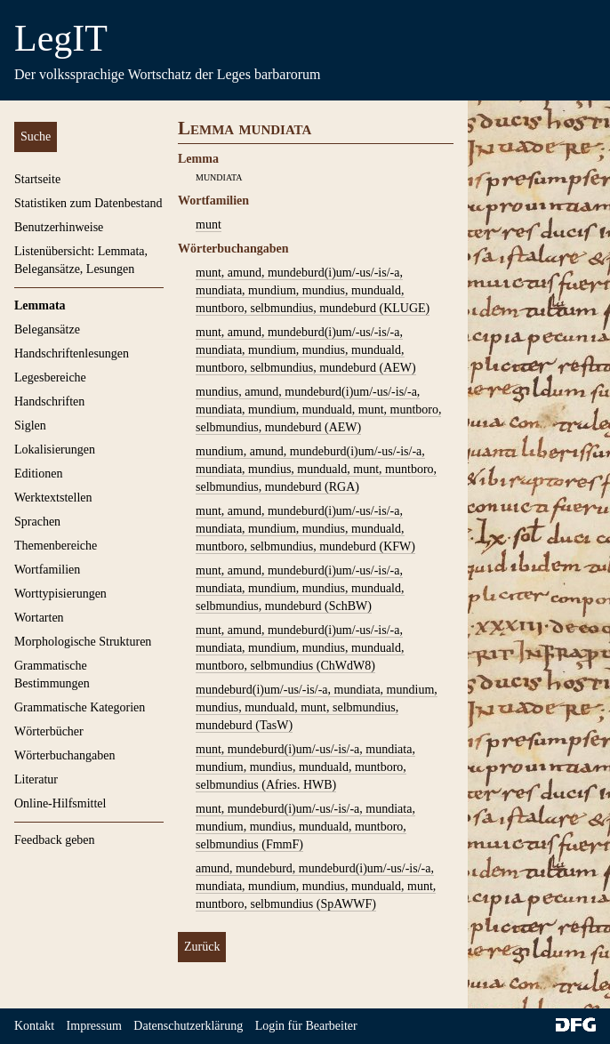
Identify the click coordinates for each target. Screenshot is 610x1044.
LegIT (61, 38)
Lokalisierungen (54, 449)
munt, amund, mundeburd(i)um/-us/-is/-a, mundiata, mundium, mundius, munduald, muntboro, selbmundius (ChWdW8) (300, 647)
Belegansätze (47, 329)
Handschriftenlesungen (71, 353)
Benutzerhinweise (58, 227)
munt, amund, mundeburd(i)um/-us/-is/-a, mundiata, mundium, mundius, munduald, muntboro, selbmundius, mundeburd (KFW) (305, 528)
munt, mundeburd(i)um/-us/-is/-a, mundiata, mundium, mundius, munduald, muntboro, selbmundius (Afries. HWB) (305, 767)
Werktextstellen (53, 497)
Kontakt (34, 1025)
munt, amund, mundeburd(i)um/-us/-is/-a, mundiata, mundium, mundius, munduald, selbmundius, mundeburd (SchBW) (300, 588)
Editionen (38, 473)
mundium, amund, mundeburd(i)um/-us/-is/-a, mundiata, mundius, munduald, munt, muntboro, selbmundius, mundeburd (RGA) (316, 469)
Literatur (36, 779)
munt (208, 224)
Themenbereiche (55, 545)
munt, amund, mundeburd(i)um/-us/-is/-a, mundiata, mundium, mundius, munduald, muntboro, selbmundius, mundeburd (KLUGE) (312, 290)
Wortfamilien (47, 569)
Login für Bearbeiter (306, 1025)
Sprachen (37, 521)
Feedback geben (54, 840)
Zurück (202, 946)
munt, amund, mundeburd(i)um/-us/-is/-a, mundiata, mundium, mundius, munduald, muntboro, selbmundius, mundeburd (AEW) (306, 349)
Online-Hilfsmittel (60, 803)
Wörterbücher (49, 731)
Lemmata (40, 305)
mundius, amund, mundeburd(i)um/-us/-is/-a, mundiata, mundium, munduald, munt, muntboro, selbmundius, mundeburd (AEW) (318, 409)
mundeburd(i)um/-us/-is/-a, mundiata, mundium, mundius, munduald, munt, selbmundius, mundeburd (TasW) (316, 707)
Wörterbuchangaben (65, 755)
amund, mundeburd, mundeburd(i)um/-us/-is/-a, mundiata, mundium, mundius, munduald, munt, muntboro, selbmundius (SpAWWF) (316, 886)
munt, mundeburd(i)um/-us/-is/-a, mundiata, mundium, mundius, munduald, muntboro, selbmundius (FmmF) (305, 826)
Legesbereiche (50, 377)
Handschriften (49, 401)
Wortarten (39, 617)
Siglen (30, 425)
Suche (35, 136)
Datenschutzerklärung (188, 1025)
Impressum (94, 1025)
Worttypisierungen (60, 593)
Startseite (37, 179)
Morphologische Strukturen (82, 641)
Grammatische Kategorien (79, 707)
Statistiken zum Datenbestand (88, 203)
